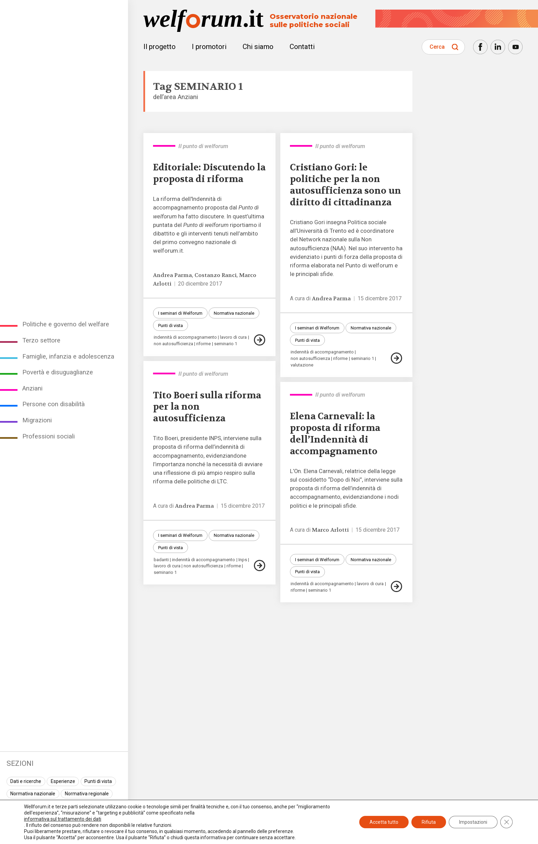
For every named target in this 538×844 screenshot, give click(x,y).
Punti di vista (98, 781)
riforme (203, 343)
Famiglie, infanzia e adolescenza (68, 356)
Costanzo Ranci (215, 275)
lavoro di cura (233, 337)
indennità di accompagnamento (185, 337)
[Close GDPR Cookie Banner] (506, 822)
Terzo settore (41, 340)
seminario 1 (225, 343)
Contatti (302, 47)
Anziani (32, 388)
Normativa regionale (87, 793)
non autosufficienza (173, 343)
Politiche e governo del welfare (65, 324)
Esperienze (63, 781)
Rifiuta (429, 822)
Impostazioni (473, 822)
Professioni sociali (48, 436)
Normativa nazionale (32, 793)
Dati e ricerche (25, 781)
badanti (161, 559)
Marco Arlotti (330, 530)
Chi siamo (258, 47)
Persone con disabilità (53, 404)
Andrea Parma (172, 275)
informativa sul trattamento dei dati (62, 819)
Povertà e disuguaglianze (57, 372)
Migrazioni (37, 420)
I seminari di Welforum (180, 313)
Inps (242, 559)
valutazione (302, 365)
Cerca (437, 46)
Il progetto (159, 47)
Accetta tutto (384, 822)
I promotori (209, 47)
